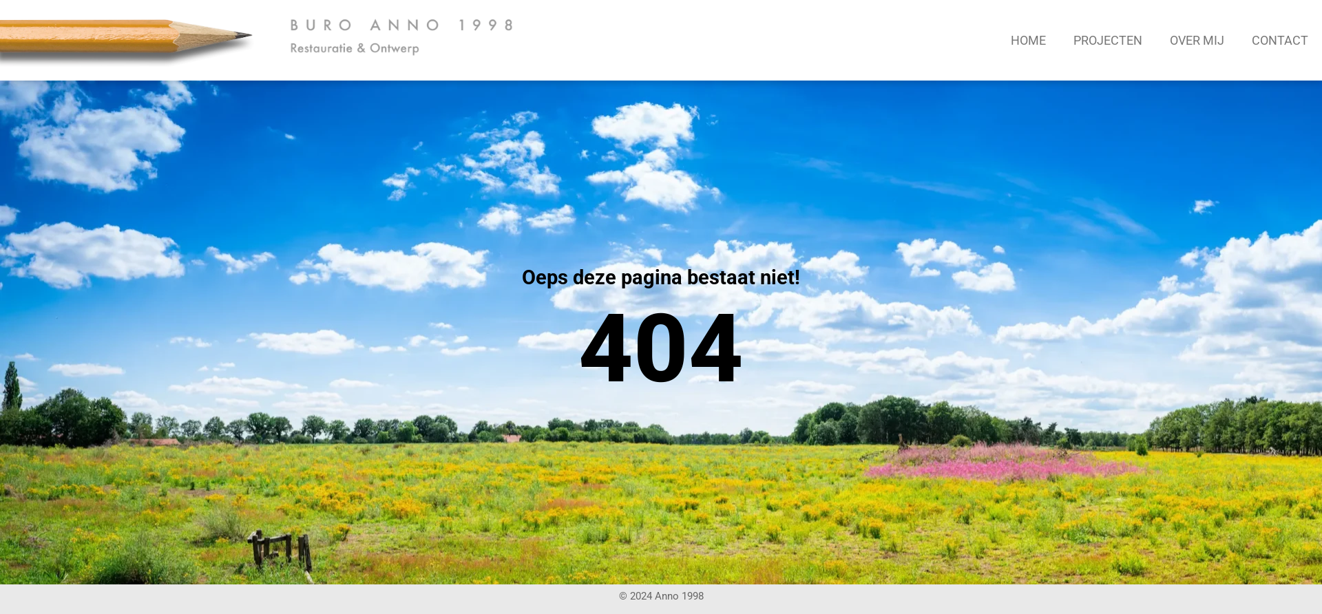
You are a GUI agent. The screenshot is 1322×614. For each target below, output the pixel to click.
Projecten (1107, 40)
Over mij (1197, 40)
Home (1028, 40)
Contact (1280, 40)
